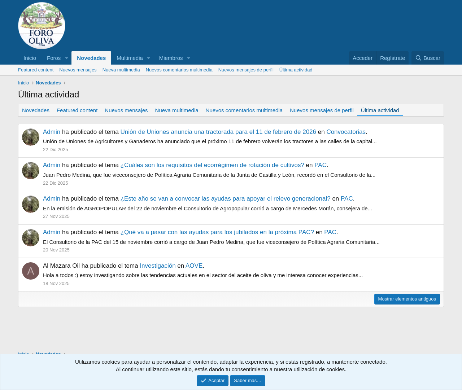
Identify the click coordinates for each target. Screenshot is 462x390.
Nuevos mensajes (77, 70)
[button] (66, 58)
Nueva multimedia (121, 70)
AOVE (194, 265)
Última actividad (296, 70)
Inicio (29, 58)
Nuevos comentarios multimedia (179, 70)
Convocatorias (346, 131)
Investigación (157, 265)
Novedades (91, 58)
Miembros (171, 58)
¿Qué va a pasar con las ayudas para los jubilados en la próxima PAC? (217, 232)
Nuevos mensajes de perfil (246, 70)
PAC (320, 165)
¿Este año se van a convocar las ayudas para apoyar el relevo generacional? (226, 198)
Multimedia (130, 58)
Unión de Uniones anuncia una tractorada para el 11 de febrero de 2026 (219, 131)
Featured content (35, 70)
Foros (54, 58)
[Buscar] (427, 58)
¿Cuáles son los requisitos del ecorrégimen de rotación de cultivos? (212, 165)
